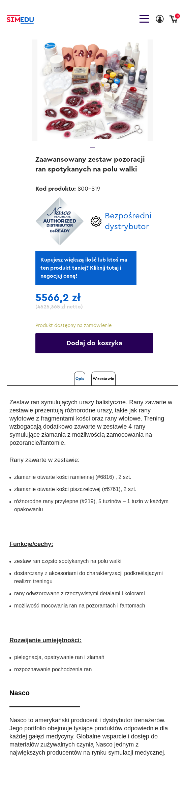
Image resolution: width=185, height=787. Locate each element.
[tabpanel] (92, 90)
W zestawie (103, 379)
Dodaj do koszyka (94, 343)
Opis (79, 379)
